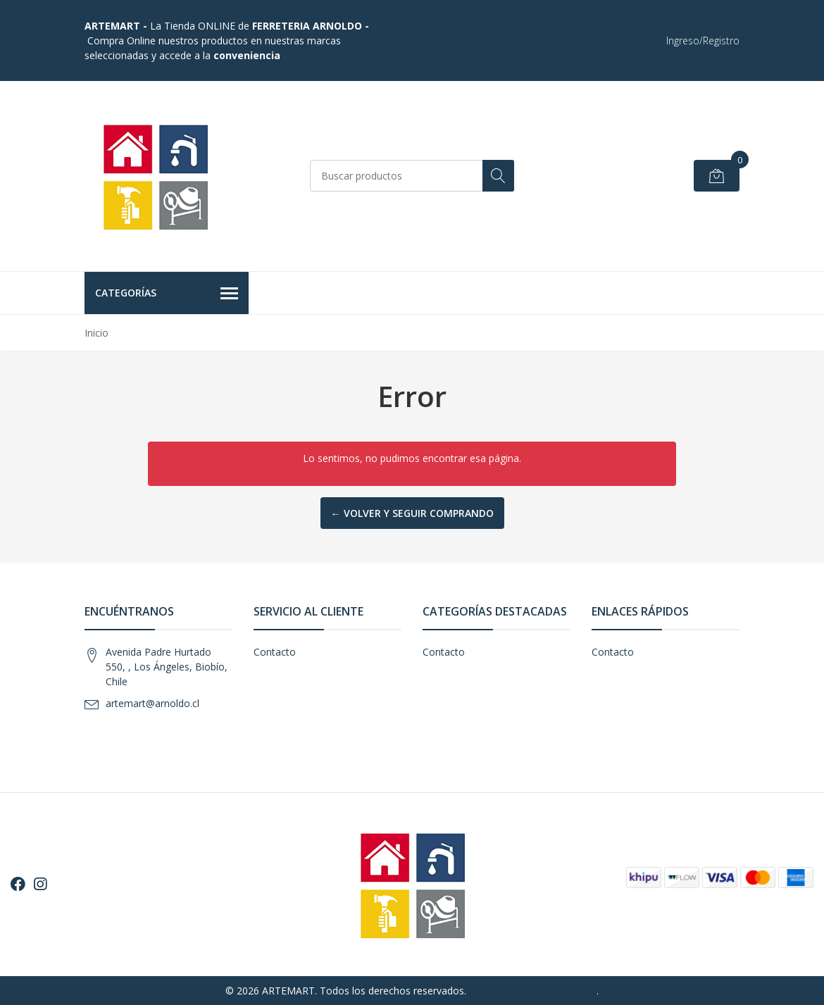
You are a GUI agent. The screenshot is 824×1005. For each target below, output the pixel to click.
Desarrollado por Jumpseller (533, 990)
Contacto (275, 651)
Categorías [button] (166, 293)
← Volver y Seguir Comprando (412, 513)
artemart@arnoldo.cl (152, 703)
